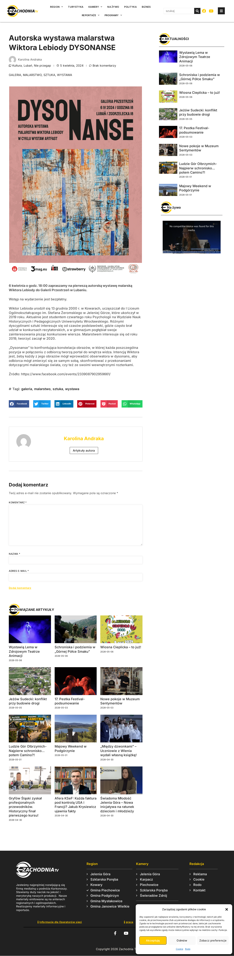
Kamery (95, 6)
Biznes (146, 6)
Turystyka (75, 6)
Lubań (28, 65)
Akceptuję (153, 940)
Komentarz (18, 502)
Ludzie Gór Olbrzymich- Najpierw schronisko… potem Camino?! (28, 750)
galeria (15, 75)
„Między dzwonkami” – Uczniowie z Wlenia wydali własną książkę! (118, 750)
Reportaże (90, 15)
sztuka (49, 75)
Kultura (17, 65)
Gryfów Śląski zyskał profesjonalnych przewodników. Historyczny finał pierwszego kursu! (25, 806)
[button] (226, 909)
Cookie (179, 949)
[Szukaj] (197, 11)
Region (56, 6)
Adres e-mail (19, 570)
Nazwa (14, 553)
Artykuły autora (84, 450)
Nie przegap (42, 65)
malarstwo (32, 75)
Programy (113, 15)
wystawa (64, 75)
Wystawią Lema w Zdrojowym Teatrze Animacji (24, 651)
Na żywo (113, 6)
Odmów (182, 940)
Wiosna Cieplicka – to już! (120, 647)
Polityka (130, 6)
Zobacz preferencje (212, 940)
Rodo (187, 949)
